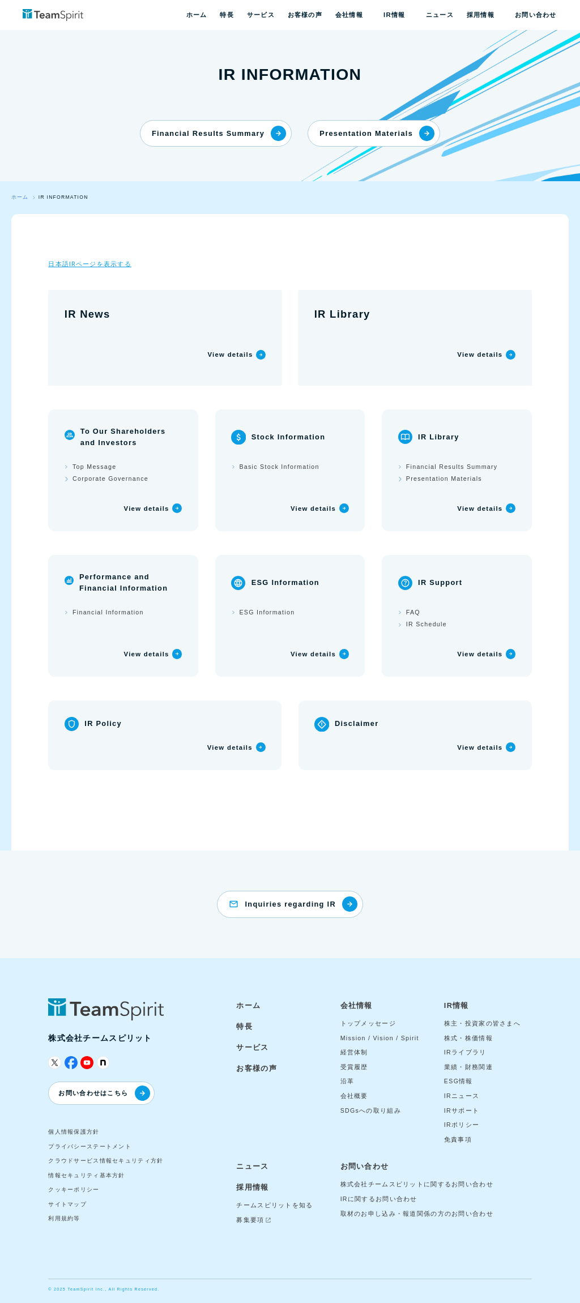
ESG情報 (458, 1081)
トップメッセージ (368, 1023)
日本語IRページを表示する (89, 264)
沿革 (347, 1081)
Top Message (94, 466)
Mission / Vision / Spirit (379, 1038)
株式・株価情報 (468, 1038)
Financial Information (108, 612)
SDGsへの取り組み (370, 1110)
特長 (227, 14)
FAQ (413, 612)
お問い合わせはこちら (104, 1093)
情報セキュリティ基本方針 (86, 1175)
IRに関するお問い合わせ (378, 1198)
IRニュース (461, 1095)
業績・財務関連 (468, 1066)
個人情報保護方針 (73, 1132)
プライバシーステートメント (89, 1146)
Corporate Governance (110, 478)
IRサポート (461, 1110)
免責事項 (458, 1139)
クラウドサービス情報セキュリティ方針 (105, 1160)
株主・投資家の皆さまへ (482, 1023)
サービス (261, 14)
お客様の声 (305, 14)
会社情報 (349, 14)
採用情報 (480, 14)
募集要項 (250, 1219)
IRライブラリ (465, 1052)
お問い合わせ (536, 14)
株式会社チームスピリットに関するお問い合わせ (416, 1184)
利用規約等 (64, 1218)
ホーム (196, 14)
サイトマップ (67, 1204)
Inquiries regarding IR (301, 904)
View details (230, 354)
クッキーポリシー (73, 1189)
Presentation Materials (376, 133)
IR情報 (394, 14)
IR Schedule (426, 624)
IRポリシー (461, 1124)
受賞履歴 (354, 1066)
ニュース (440, 14)
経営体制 (354, 1052)
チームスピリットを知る (274, 1205)
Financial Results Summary (219, 133)
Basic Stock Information (279, 466)
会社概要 (354, 1095)
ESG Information (267, 612)
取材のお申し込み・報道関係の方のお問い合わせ (416, 1213)
